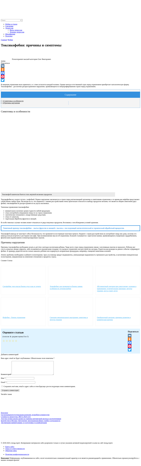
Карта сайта (9, 449)
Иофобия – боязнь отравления (14, 317)
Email (3, 385)
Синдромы (9, 26)
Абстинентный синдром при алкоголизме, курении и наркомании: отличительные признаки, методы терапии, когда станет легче (116, 288)
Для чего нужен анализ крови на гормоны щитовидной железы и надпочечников (31, 421)
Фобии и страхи (11, 24)
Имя (3, 381)
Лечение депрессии (17, 32)
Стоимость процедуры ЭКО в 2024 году (16, 419)
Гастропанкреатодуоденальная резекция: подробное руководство (25, 417)
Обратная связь (11, 453)
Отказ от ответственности (15, 451)
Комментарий (6, 377)
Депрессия (9, 28)
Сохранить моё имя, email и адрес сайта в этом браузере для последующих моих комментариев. (39, 389)
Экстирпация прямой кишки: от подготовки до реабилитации (24, 425)
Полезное (8, 36)
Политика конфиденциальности (17, 457)
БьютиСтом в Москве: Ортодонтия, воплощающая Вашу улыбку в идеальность (30, 423)
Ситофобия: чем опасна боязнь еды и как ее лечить (22, 286)
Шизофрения (10, 34)
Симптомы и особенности (13, 101)
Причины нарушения (11, 103)
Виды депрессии (16, 30)
